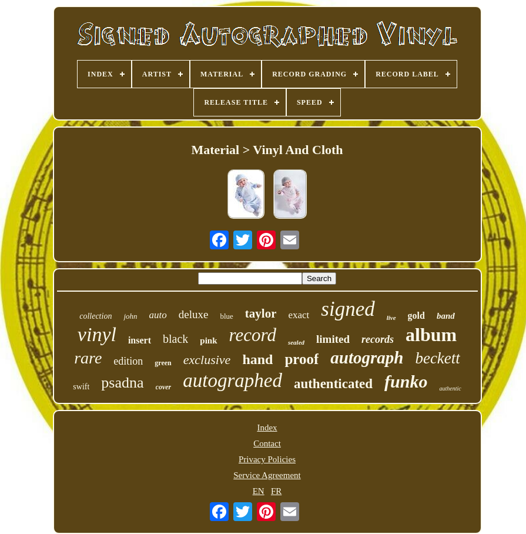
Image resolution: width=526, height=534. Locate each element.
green (163, 363)
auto (158, 315)
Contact (267, 443)
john (130, 316)
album (431, 334)
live (391, 317)
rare (88, 358)
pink (208, 340)
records (377, 339)
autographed (232, 380)
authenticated (333, 383)
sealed (296, 342)
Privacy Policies (267, 459)
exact (298, 315)
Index (267, 427)
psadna (122, 382)
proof (301, 359)
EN (258, 491)
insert (139, 340)
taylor (261, 313)
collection (95, 316)
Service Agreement (267, 475)
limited (333, 339)
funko (405, 381)
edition (128, 361)
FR (276, 491)
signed (347, 309)
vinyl (97, 334)
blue (226, 316)
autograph (366, 357)
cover (164, 387)
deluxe (194, 314)
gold (416, 316)
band (446, 316)
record (252, 335)
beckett (437, 358)
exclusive (207, 359)
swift (81, 386)
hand (257, 359)
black (175, 338)
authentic (450, 388)
